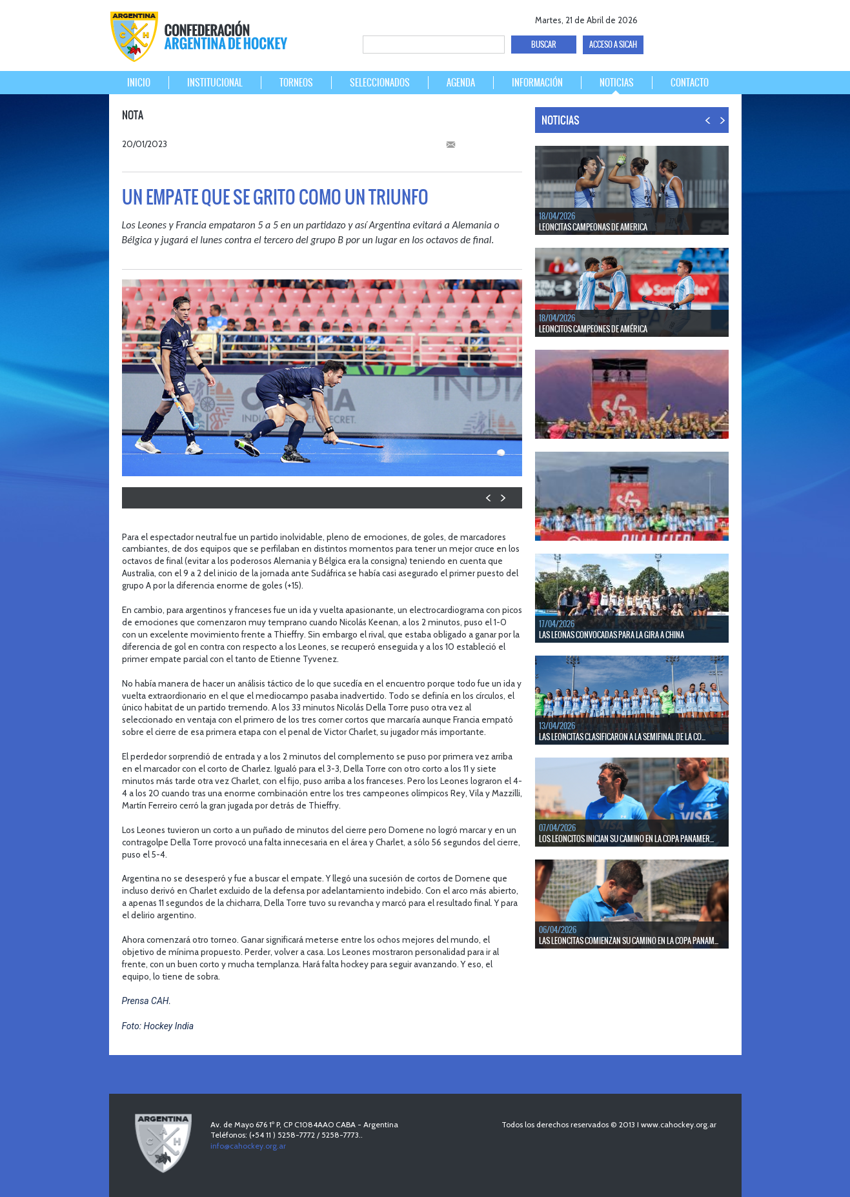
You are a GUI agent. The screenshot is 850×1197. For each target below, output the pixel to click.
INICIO (138, 82)
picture (464, 460)
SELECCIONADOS (380, 82)
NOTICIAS (617, 82)
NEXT (502, 498)
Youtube (703, 17)
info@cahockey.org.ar (248, 1146)
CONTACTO (690, 82)
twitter (680, 17)
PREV (489, 498)
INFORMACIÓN (537, 82)
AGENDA (461, 82)
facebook (658, 17)
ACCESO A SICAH (613, 44)
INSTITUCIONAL (215, 82)
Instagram (725, 17)
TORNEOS (296, 82)
